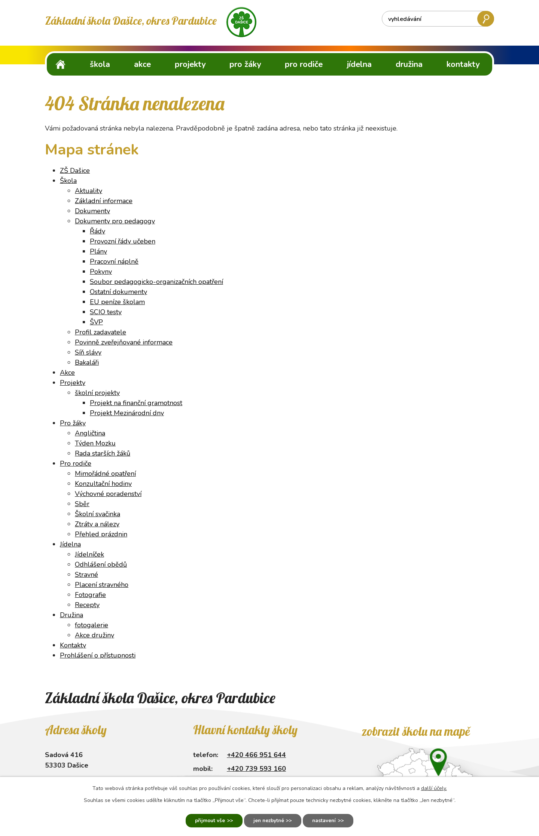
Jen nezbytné (268, 820)
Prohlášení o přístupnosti (97, 655)
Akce (142, 64)
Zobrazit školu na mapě (416, 731)
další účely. (434, 787)
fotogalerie (91, 625)
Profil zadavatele (100, 332)
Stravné (86, 574)
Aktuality (88, 190)
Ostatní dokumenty (118, 291)
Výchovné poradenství (108, 493)
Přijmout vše (206, 820)
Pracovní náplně (114, 261)
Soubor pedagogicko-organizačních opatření (156, 281)
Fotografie (90, 594)
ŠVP (96, 322)
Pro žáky (245, 64)
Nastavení (328, 820)
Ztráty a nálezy (97, 524)
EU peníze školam (117, 301)
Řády (97, 231)
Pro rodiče (304, 64)
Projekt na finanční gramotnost (136, 402)
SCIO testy (106, 311)
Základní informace (104, 200)
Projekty (190, 64)
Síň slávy (88, 352)
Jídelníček (89, 554)
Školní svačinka (97, 513)
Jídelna (359, 64)
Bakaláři (87, 362)
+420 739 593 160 (256, 768)
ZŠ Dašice (61, 64)
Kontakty (463, 64)
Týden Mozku (95, 443)
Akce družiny (94, 635)
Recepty (87, 604)
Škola (100, 64)
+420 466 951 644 (256, 754)
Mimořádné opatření (105, 473)
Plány (98, 251)
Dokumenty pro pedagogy (115, 221)
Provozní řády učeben (122, 241)
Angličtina (90, 433)
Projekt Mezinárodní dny (127, 412)
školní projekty (97, 392)
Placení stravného (101, 584)
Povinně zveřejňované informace (124, 342)
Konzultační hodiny (103, 483)
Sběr (82, 503)
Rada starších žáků (102, 453)
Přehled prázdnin (101, 534)
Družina (409, 64)
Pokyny (101, 271)
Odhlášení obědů (101, 564)
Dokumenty (92, 210)
